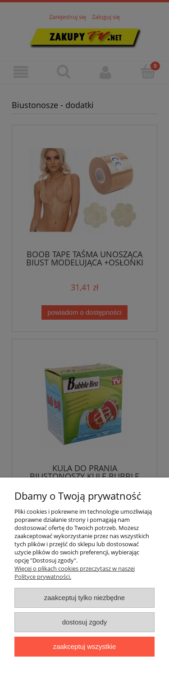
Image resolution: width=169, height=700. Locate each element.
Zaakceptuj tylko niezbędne (84, 597)
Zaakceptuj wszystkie (84, 646)
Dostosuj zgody (84, 622)
